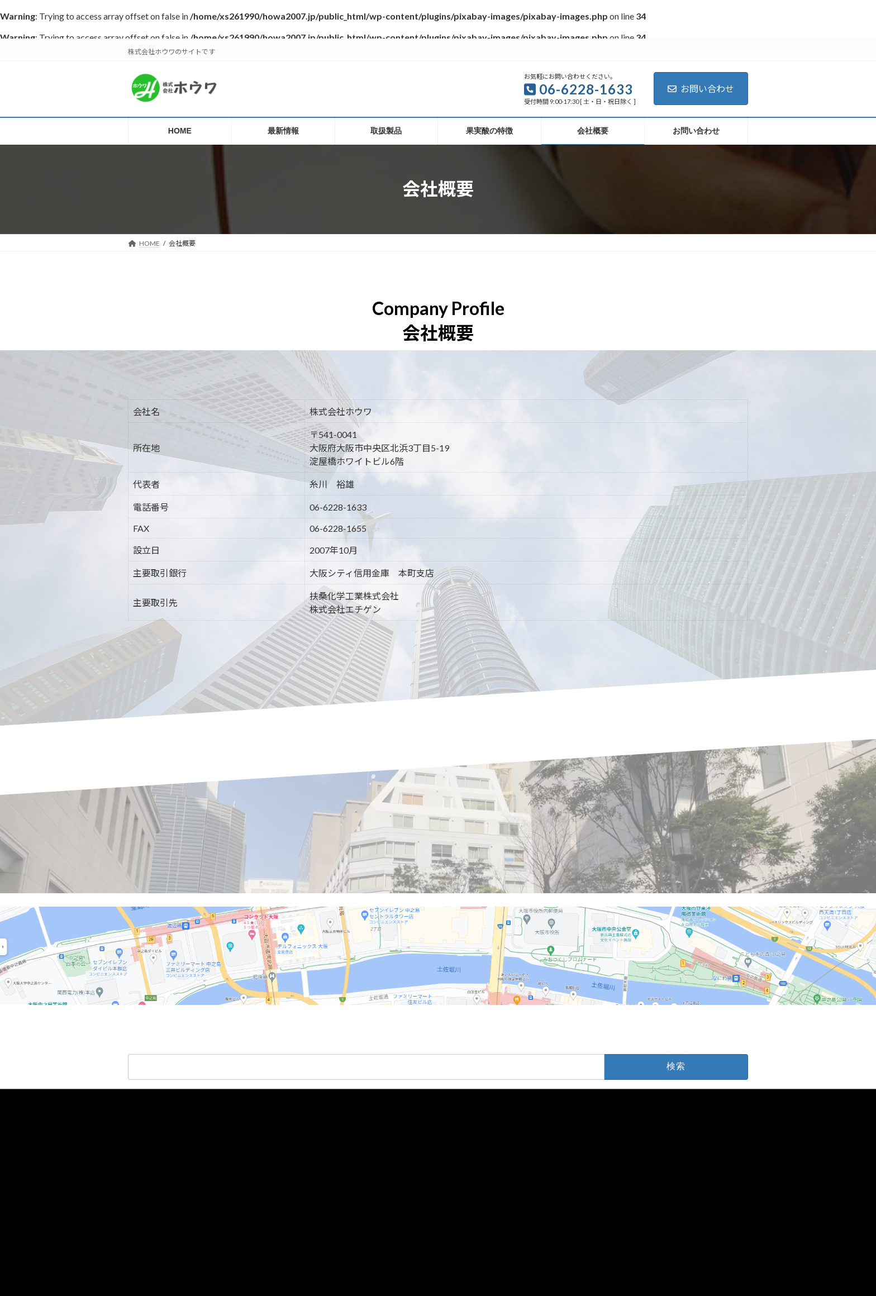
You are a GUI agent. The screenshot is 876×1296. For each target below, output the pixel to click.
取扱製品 (397, 1099)
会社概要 (507, 1099)
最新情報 (348, 1099)
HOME (303, 1099)
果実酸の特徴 (452, 1099)
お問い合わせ (701, 88)
